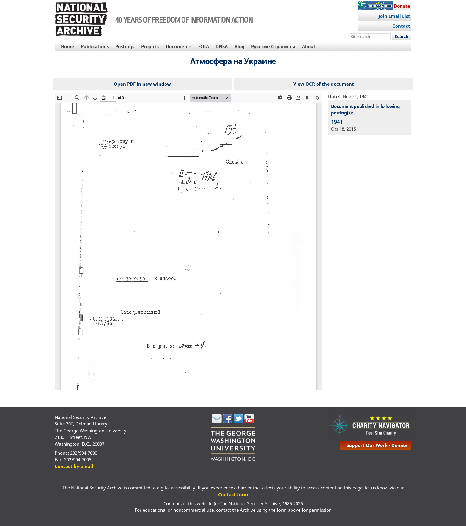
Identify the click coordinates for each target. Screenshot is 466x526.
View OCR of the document (323, 84)
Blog (239, 46)
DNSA (221, 46)
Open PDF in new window (142, 84)
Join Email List (394, 16)
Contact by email (74, 466)
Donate (402, 6)
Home (67, 46)
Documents (178, 46)
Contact (401, 26)
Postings (124, 46)
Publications (95, 46)
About (309, 46)
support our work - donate (377, 445)
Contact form (233, 494)
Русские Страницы (273, 46)
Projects (150, 46)
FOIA (203, 46)
